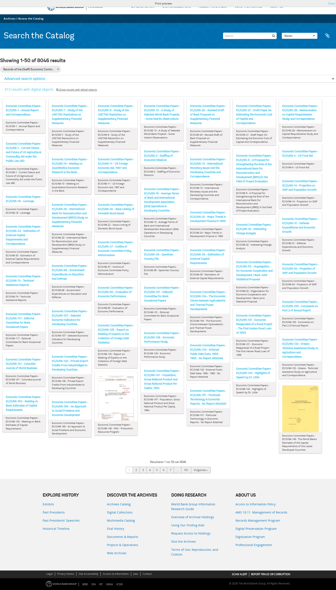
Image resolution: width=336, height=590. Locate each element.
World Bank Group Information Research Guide (193, 506)
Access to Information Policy (256, 504)
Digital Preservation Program (256, 529)
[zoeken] (273, 36)
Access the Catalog (31, 18)
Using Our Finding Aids (187, 525)
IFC (101, 584)
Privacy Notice (65, 574)
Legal (49, 574)
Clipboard (327, 35)
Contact (147, 574)
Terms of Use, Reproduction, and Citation (194, 552)
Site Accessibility (88, 574)
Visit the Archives (183, 541)
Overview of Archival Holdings (192, 517)
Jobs (135, 574)
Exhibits (48, 504)
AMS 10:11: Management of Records (261, 512)
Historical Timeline (56, 529)
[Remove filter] (58, 69)
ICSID (119, 584)
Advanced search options (24, 78)
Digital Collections (120, 512)
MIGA (109, 584)
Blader (299, 36)
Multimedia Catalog (121, 520)
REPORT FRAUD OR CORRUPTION (270, 574)
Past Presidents (54, 512)
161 (186, 470)
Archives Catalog (119, 504)
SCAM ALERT (239, 574)
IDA (94, 584)
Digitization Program (250, 537)
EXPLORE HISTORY (143, 6)
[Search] (250, 36)
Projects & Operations (122, 545)
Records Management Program (258, 520)
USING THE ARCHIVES (248, 6)
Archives (9, 18)
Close (331, 3)
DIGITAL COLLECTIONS (177, 6)
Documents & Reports (122, 537)
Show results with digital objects (76, 90)
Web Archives (116, 553)
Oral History (115, 529)
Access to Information (116, 574)
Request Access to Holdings (191, 533)
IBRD (85, 584)
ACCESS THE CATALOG (213, 6)
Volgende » (201, 470)
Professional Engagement (254, 545)
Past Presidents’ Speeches (61, 520)
